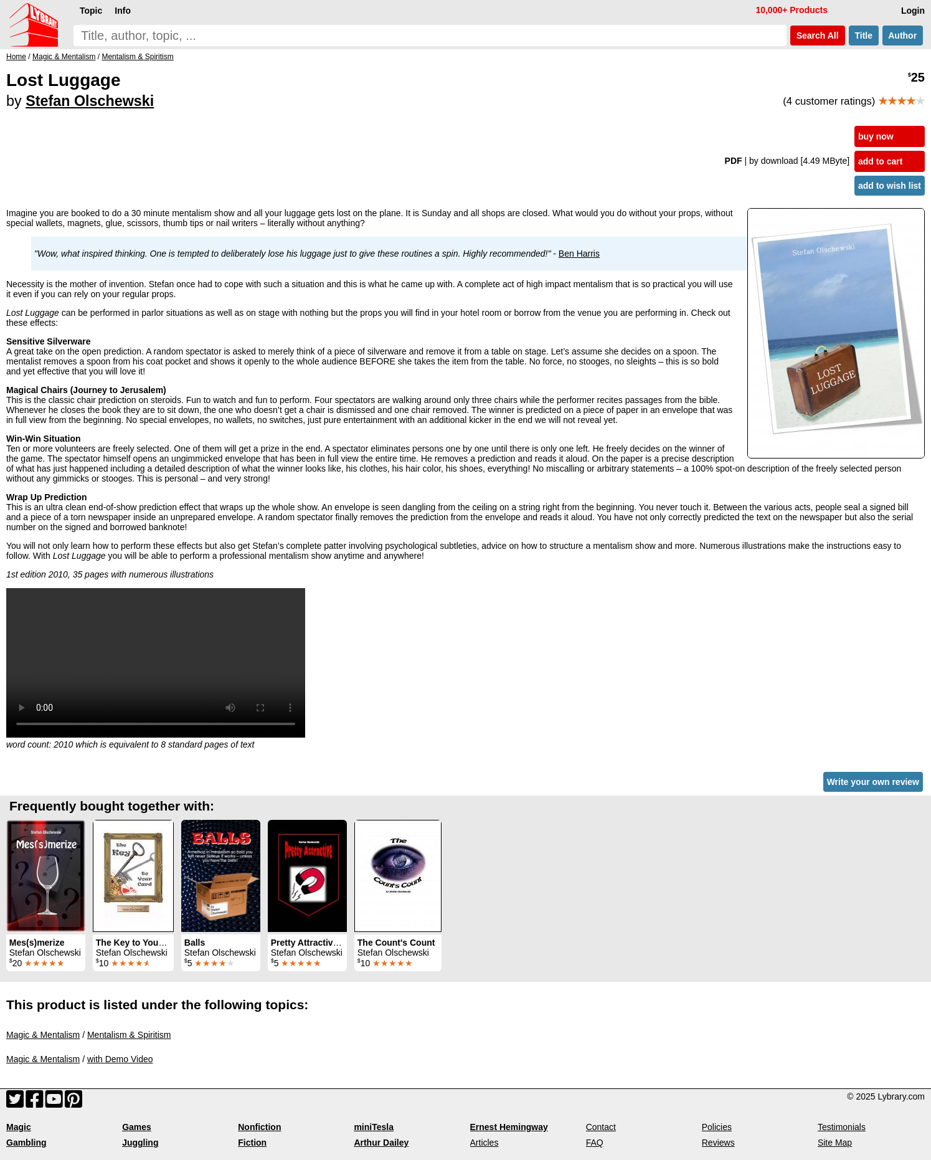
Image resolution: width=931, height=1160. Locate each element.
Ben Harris (579, 254)
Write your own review (873, 782)
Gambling (26, 1143)
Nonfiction (259, 1127)
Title (864, 35)
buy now (876, 136)
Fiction (252, 1143)
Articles (484, 1143)
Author (902, 35)
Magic (18, 1127)
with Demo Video (120, 1059)
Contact (601, 1127)
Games (136, 1127)
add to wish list (889, 186)
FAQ (594, 1143)
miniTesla (374, 1127)
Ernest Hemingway (509, 1127)
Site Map (835, 1143)
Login (913, 11)
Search (817, 35)
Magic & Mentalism (43, 1035)
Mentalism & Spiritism (129, 1035)
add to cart (880, 161)
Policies (717, 1127)
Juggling (140, 1143)
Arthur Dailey (381, 1143)
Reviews (718, 1143)
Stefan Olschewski (90, 101)
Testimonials (842, 1127)
